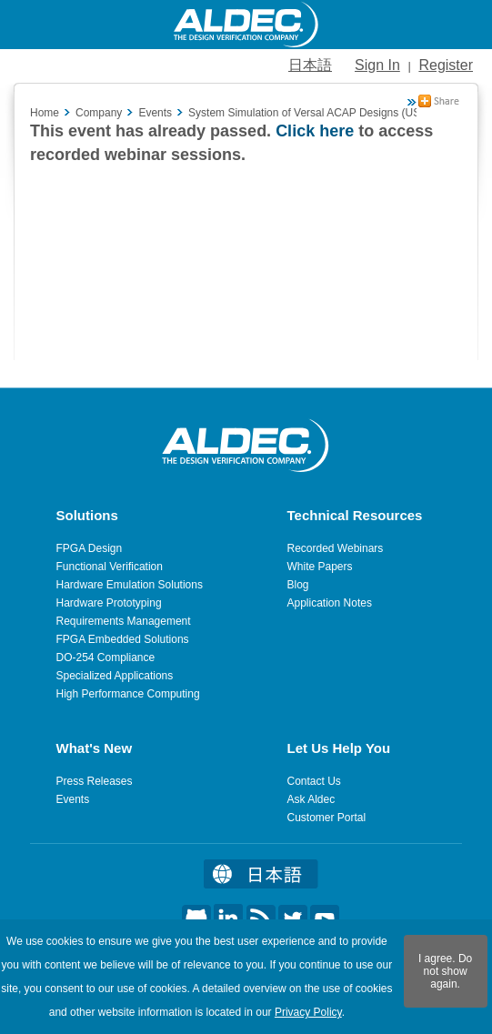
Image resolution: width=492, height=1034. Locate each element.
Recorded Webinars (335, 548)
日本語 (310, 65)
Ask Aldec (311, 799)
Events (73, 799)
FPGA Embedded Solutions (122, 639)
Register (445, 65)
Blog (298, 584)
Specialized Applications (115, 675)
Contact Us (314, 781)
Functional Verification (109, 566)
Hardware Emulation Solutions (129, 584)
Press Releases (94, 781)
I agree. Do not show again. (445, 971)
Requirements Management (123, 621)
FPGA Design (89, 548)
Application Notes (329, 603)
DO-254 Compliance (106, 657)
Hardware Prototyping (109, 603)
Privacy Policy (308, 1012)
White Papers (320, 566)
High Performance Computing (128, 694)
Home (44, 112)
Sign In (377, 65)
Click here (315, 131)
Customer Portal (326, 817)
